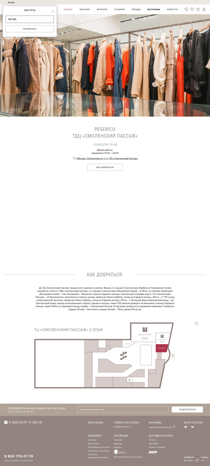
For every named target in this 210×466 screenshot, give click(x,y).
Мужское (102, 9)
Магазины (154, 9)
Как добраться (105, 167)
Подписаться (187, 409)
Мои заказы (95, 422)
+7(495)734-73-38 (105, 144)
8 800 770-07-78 (18, 456)
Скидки (68, 9)
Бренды (136, 9)
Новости (172, 9)
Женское (85, 9)
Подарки (120, 9)
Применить (29, 29)
